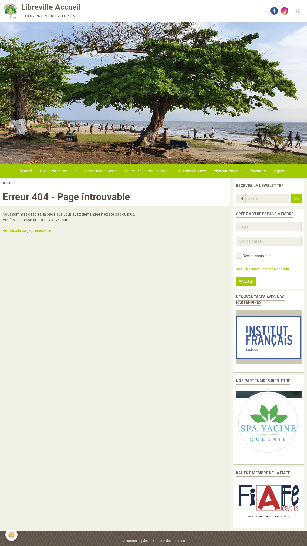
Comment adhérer (101, 171)
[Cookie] (11, 535)
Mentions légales (135, 541)
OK (296, 198)
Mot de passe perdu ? (276, 269)
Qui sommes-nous (56, 171)
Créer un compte (247, 269)
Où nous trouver (192, 171)
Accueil (25, 171)
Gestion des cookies (169, 541)
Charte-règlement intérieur (148, 171)
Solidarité (258, 171)
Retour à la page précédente (27, 230)
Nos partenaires (228, 171)
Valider (246, 281)
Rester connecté (253, 256)
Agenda (281, 171)
